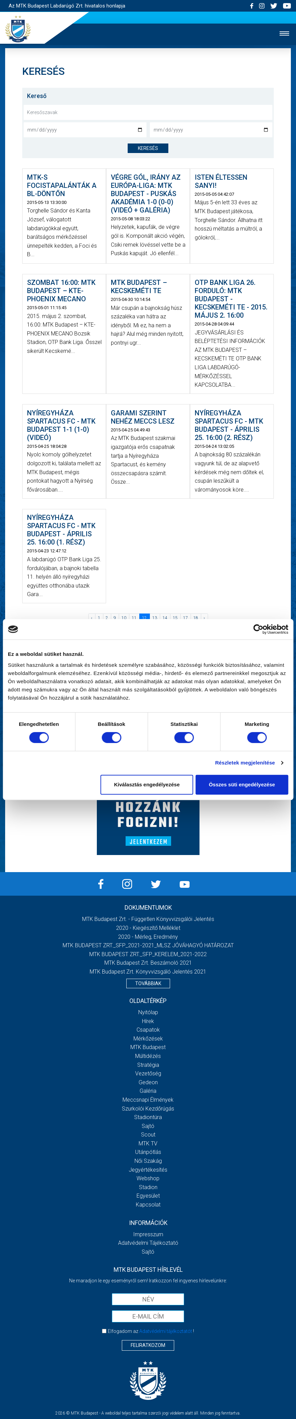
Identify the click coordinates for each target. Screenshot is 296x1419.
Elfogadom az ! (151, 1331)
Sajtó (148, 1126)
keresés (148, 148)
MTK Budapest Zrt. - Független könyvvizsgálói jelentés (148, 919)
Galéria (148, 1091)
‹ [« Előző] (91, 618)
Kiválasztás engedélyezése (147, 784)
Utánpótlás (148, 1152)
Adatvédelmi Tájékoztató (148, 1243)
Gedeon (148, 1082)
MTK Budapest (148, 1047)
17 (185, 618)
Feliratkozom (148, 1345)
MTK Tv (148, 1143)
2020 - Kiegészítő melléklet (148, 928)
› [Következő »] (204, 618)
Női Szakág (148, 1161)
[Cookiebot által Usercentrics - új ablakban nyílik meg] (258, 629)
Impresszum (148, 1234)
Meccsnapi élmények (148, 1100)
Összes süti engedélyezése (242, 784)
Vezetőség (148, 1073)
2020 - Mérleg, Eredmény (148, 937)
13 (154, 618)
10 (123, 618)
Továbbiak (148, 983)
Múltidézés (148, 1056)
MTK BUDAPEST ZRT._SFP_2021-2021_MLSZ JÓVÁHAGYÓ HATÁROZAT (148, 945)
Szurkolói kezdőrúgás (148, 1108)
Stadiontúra (148, 1117)
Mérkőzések (148, 1038)
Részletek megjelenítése (245, 763)
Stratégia (148, 1065)
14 (165, 618)
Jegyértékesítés (148, 1170)
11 (134, 618)
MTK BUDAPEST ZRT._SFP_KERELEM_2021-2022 (148, 954)
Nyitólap (148, 1012)
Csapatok (148, 1030)
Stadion (148, 1187)
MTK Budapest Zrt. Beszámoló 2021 (148, 963)
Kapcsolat (148, 1204)
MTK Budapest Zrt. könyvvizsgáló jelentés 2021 (148, 971)
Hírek (148, 1021)
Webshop (148, 1178)
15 (175, 618)
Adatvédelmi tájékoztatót (165, 1331)
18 (195, 618)
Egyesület (148, 1196)
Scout (148, 1134)
